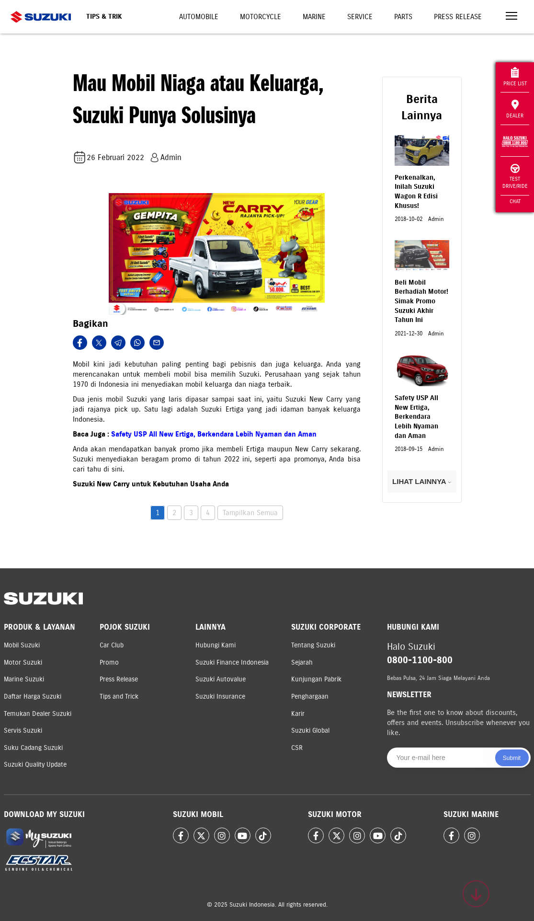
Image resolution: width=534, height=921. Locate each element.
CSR (297, 748)
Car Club (112, 645)
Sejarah (302, 662)
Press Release (458, 16)
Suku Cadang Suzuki (33, 748)
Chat (515, 201)
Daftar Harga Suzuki (32, 696)
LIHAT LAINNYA (421, 481)
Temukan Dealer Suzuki (37, 714)
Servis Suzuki (23, 730)
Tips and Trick (119, 696)
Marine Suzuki (24, 679)
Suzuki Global (310, 730)
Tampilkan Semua (250, 512)
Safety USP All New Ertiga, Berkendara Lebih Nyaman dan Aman (214, 434)
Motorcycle (260, 16)
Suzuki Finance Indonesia (232, 662)
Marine (314, 16)
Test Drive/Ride (515, 176)
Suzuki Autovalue (220, 679)
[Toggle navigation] (511, 17)
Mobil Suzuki (22, 645)
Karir (298, 714)
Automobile (198, 16)
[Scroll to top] (476, 893)
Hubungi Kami (215, 645)
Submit (512, 758)
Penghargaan (310, 696)
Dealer (514, 109)
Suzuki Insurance (220, 696)
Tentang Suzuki (313, 645)
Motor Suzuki (23, 662)
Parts (403, 16)
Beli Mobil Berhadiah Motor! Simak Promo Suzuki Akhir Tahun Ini (421, 301)
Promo (109, 662)
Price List (515, 77)
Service (360, 16)
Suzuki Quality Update (35, 764)
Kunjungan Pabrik (316, 679)
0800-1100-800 (420, 660)
